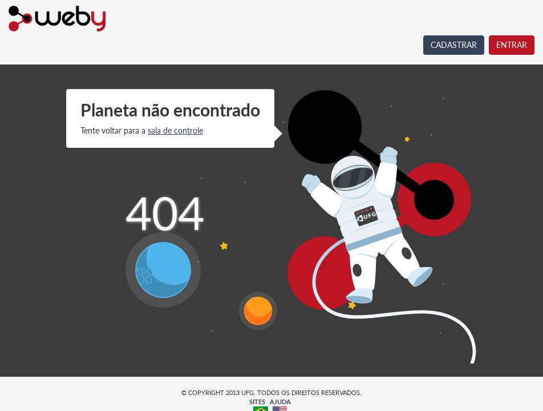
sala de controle (175, 130)
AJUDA (280, 401)
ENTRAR (511, 45)
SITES (257, 401)
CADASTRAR (454, 45)
